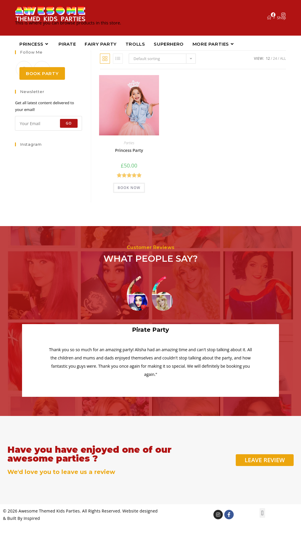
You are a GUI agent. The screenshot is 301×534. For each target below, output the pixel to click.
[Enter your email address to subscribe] (48, 123)
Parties (129, 142)
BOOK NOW (129, 187)
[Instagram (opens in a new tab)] (283, 14)
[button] (262, 513)
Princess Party (129, 150)
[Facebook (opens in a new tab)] (273, 14)
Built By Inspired (23, 518)
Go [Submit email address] (69, 123)
